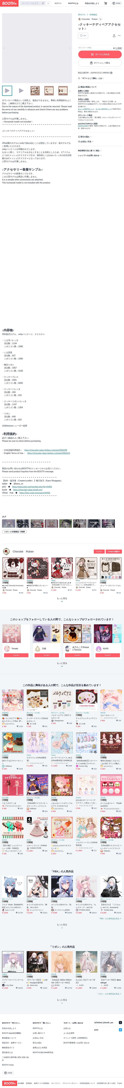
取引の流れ (85, 137)
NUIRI (105, 648)
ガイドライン (55, 1083)
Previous (4, 48)
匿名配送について (9, 1038)
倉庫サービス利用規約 (41, 1083)
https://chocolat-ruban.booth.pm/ (27, 490)
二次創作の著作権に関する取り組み (15, 1058)
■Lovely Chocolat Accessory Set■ (12, 587)
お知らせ (67, 1028)
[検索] (42, 3)
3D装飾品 (93, 15)
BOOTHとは (73, 3)
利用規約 (29, 1083)
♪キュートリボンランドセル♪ (110, 587)
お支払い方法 (86, 142)
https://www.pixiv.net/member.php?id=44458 (32, 487)
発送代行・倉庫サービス (12, 1043)
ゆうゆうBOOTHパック (104, 109)
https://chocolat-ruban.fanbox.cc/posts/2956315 (48, 453)
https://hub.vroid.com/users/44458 (34, 493)
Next (70, 48)
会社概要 (21, 1083)
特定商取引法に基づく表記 (88, 151)
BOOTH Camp (8, 1065)
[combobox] (32, 3)
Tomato (14, 648)
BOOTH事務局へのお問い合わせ (76, 1043)
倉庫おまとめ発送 (40, 1048)
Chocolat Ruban (23, 551)
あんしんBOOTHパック (86, 109)
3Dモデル (82, 15)
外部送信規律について (87, 1083)
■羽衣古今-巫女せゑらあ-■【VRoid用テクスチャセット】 (61, 584)
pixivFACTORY (83, 126)
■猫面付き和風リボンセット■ (37, 587)
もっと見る (62, 665)
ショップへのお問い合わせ (88, 155)
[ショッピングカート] (105, 3)
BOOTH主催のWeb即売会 (43, 1052)
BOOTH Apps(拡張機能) (11, 1033)
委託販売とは (7, 1052)
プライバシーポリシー (70, 1083)
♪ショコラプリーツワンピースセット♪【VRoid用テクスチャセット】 (86, 584)
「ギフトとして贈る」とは (91, 78)
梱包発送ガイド (8, 1048)
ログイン (58, 3)
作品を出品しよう (92, 3)
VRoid (53, 580)
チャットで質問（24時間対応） (76, 1038)
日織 (44, 648)
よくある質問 (69, 1033)
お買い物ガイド (39, 1033)
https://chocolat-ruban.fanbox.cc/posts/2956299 (45, 450)
